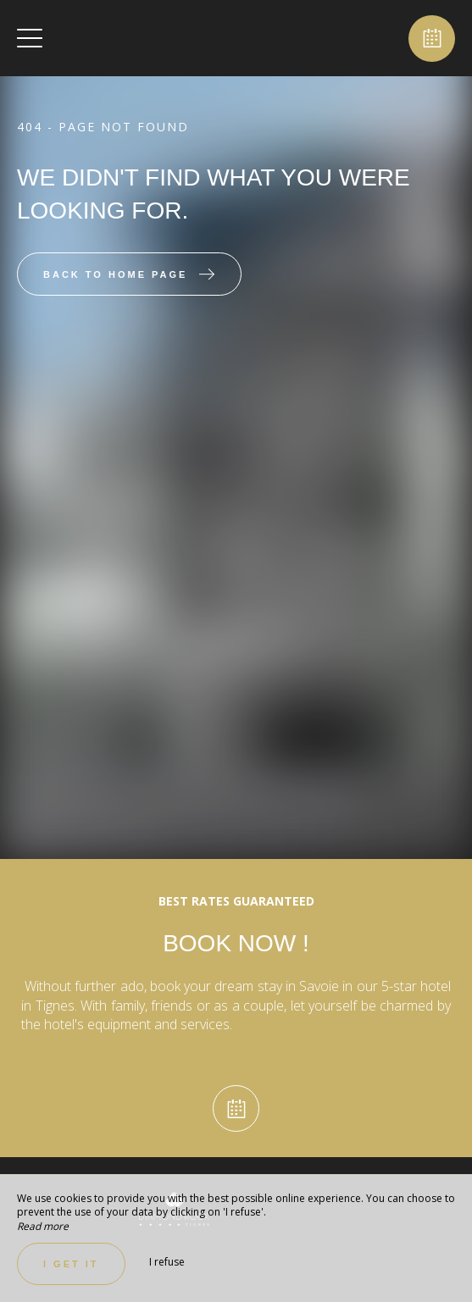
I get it (71, 1264)
